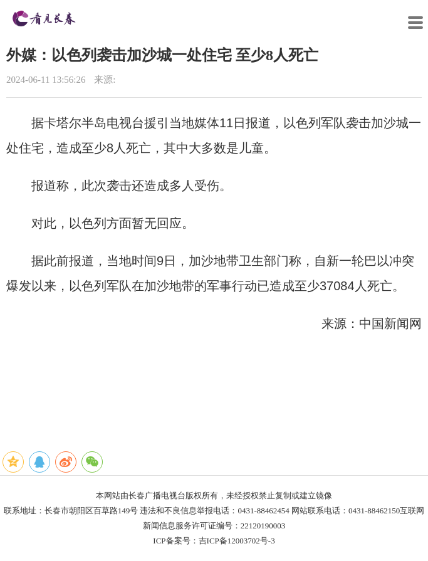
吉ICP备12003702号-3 (237, 540)
